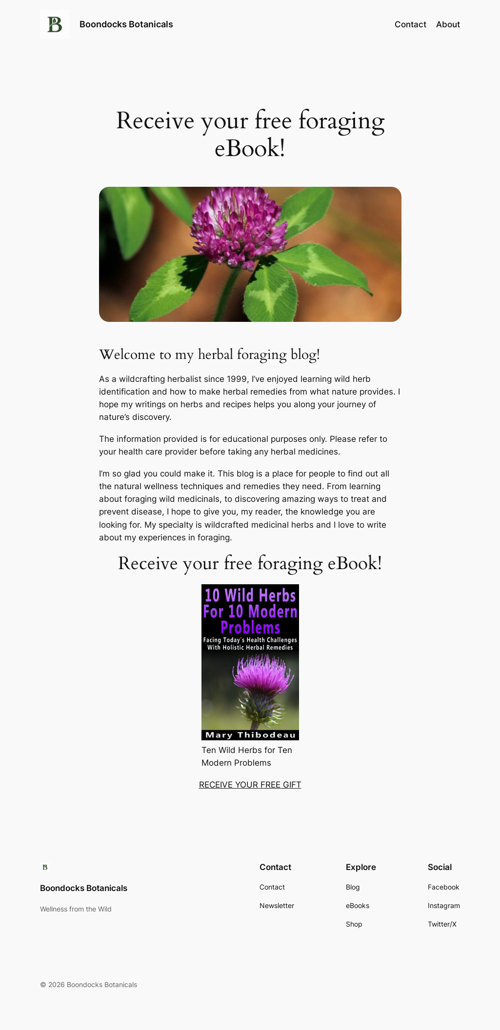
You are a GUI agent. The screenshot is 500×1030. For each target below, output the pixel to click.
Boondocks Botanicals (126, 24)
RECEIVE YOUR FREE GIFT (250, 785)
